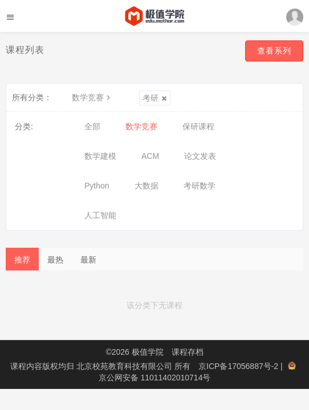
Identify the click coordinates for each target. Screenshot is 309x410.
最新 (88, 259)
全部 (92, 126)
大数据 (146, 185)
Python (96, 185)
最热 (55, 259)
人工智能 (100, 215)
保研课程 (198, 126)
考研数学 (200, 185)
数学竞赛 (92, 97)
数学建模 (100, 156)
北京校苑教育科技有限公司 (125, 366)
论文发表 (200, 156)
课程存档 (188, 351)
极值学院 (148, 351)
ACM (150, 156)
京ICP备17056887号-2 (239, 366)
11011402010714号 (175, 377)
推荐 (22, 259)
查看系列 (274, 50)
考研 (155, 97)
